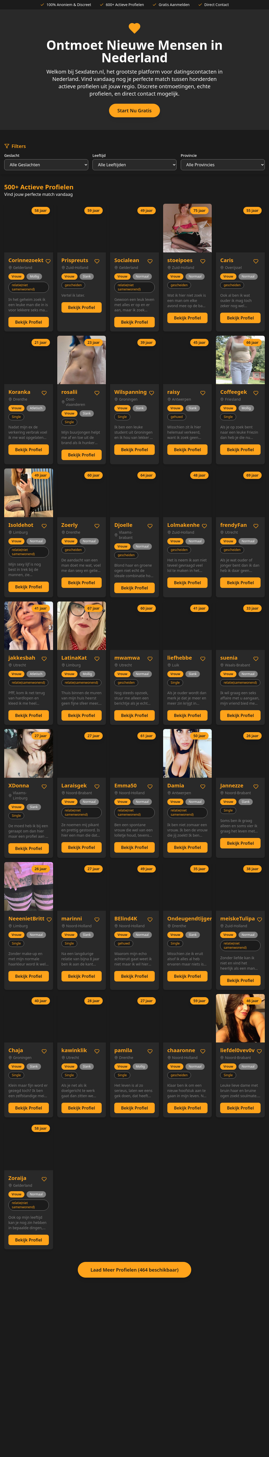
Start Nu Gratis (134, 110)
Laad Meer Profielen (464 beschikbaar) (134, 1270)
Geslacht (11, 155)
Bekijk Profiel (28, 322)
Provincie (189, 155)
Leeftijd (99, 155)
